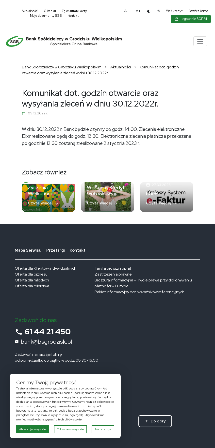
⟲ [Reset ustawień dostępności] (158, 11)
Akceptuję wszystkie (32, 429)
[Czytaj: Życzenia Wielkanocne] (48, 197)
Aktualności (30, 11)
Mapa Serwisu (28, 250)
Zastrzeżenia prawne (113, 274)
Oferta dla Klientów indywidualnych (45, 268)
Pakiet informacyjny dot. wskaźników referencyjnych (139, 291)
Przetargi (55, 250)
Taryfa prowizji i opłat (113, 268)
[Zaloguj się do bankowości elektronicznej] (191, 19)
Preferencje (103, 429)
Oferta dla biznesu (31, 274)
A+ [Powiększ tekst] (138, 11)
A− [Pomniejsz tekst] (126, 11)
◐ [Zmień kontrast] (148, 11)
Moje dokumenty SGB (46, 16)
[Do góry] (155, 421)
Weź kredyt (174, 11)
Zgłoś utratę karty (74, 11)
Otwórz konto (198, 11)
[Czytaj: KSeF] (166, 197)
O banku (50, 11)
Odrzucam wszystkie (70, 429)
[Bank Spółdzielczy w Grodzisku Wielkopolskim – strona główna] (79, 41)
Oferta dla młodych (32, 280)
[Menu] (200, 41)
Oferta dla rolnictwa (32, 286)
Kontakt (73, 16)
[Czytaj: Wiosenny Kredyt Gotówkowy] (107, 197)
